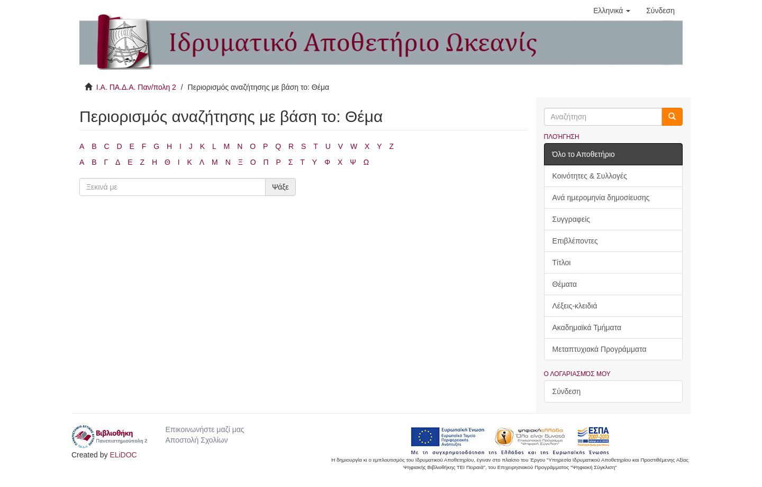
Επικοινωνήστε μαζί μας (204, 429)
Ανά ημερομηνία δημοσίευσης (601, 197)
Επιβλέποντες (575, 241)
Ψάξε (280, 187)
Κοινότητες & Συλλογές (589, 176)
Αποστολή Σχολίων (196, 440)
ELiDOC (123, 455)
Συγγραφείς (571, 219)
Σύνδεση (566, 391)
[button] (611, 10)
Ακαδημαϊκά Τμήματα (587, 327)
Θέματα (564, 284)
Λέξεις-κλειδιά (574, 306)
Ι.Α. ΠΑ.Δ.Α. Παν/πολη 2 (136, 87)
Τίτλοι (561, 262)
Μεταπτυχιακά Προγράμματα (599, 349)
